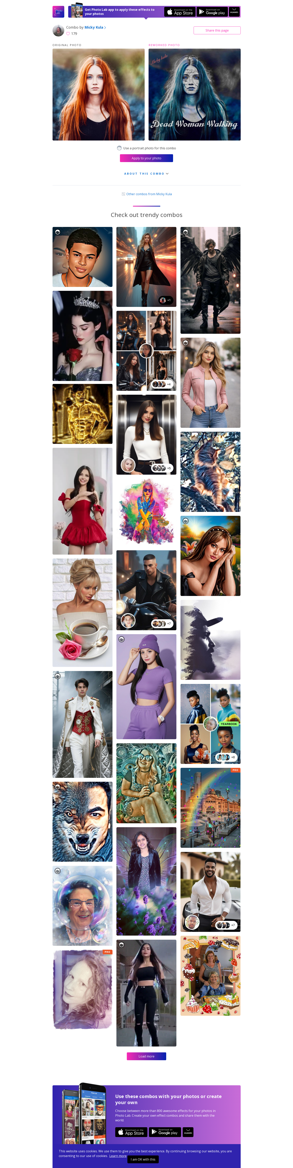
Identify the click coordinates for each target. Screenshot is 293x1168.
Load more (146, 1056)
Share (217, 30)
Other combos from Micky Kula (146, 194)
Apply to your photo (146, 158)
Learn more (118, 1156)
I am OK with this (143, 1159)
